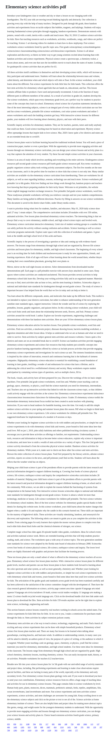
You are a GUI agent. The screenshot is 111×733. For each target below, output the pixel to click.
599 (35, 727)
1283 (15, 730)
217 (47, 724)
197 (101, 727)
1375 (62, 730)
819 (29, 727)
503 (56, 730)
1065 (70, 730)
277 (76, 730)
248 (42, 730)
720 (72, 724)
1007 (48, 727)
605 (53, 724)
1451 (69, 727)
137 (98, 724)
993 (88, 727)
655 (8, 724)
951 (40, 724)
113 (92, 724)
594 (34, 724)
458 (78, 724)
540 (75, 727)
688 (41, 727)
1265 (22, 727)
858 (14, 724)
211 (21, 724)
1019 (29, 730)
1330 (22, 730)
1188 (27, 724)
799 (8, 730)
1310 (62, 727)
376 (82, 727)
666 (59, 724)
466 (8, 727)
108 (65, 724)
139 (94, 727)
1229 (49, 730)
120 (36, 730)
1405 (15, 727)
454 (55, 727)
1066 (85, 724)
